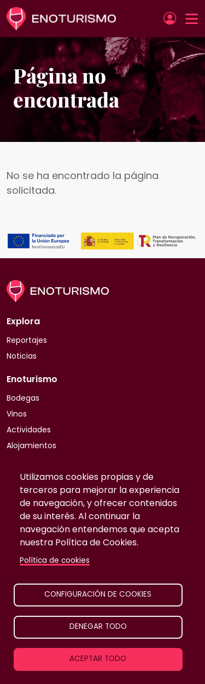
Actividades (29, 429)
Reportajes (27, 340)
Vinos (17, 413)
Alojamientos (31, 445)
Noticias (22, 355)
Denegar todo (98, 626)
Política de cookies (55, 560)
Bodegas (23, 397)
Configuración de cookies (97, 594)
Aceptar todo (97, 658)
